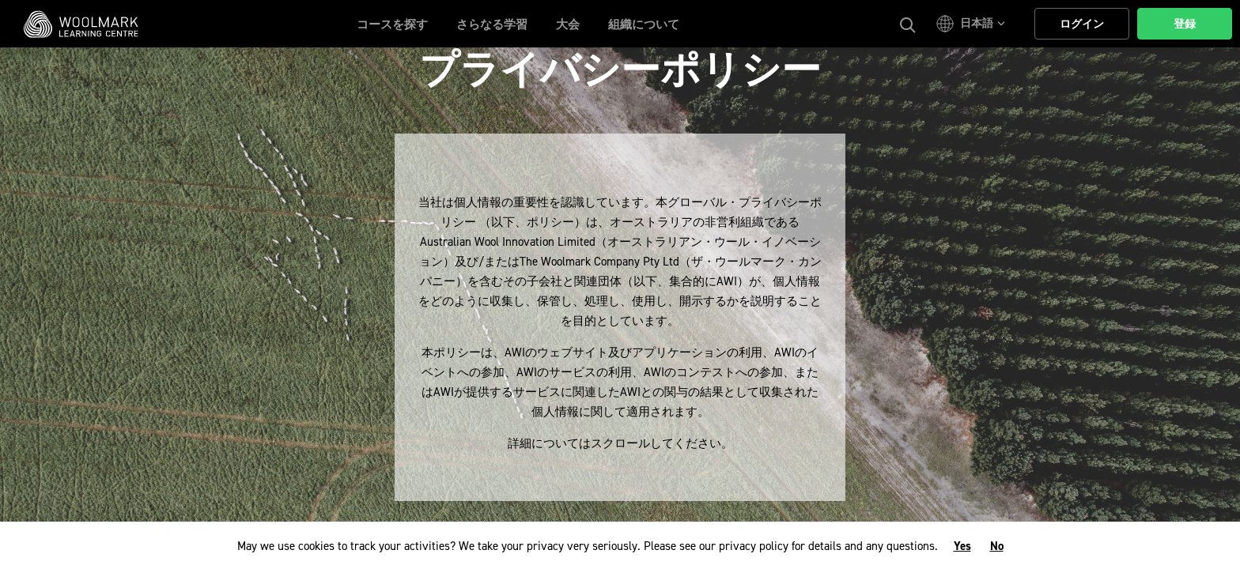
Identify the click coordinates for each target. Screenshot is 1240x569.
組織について (643, 24)
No (997, 546)
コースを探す (392, 24)
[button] (973, 23)
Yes (962, 546)
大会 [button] (568, 24)
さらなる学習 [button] (491, 24)
